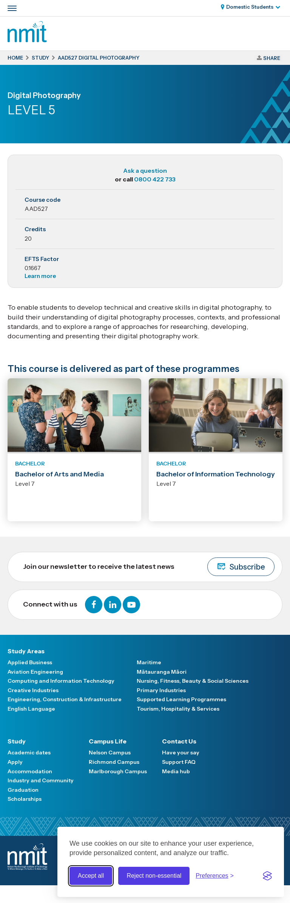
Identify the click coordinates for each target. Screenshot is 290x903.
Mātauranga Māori (162, 671)
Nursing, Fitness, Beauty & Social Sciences (192, 680)
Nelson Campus (110, 752)
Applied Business (30, 662)
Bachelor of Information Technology (215, 474)
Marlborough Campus (118, 771)
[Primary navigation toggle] (12, 8)
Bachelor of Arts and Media (59, 474)
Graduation (23, 789)
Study (17, 741)
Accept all (91, 875)
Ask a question (145, 170)
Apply (15, 762)
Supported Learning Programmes (181, 699)
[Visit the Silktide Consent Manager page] (267, 875)
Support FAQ (179, 762)
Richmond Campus (114, 762)
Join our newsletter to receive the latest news (149, 566)
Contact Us (179, 741)
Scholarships (25, 799)
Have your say (180, 752)
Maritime (149, 662)
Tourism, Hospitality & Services (178, 708)
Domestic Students (249, 7)
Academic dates (29, 752)
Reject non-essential (153, 875)
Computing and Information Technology (61, 680)
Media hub (176, 771)
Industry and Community (41, 780)
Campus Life (107, 741)
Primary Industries (161, 690)
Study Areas (26, 651)
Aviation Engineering (35, 671)
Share (271, 58)
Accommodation (30, 771)
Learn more (40, 276)
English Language (31, 708)
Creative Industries (33, 690)
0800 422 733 (155, 179)
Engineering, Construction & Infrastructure (65, 699)
